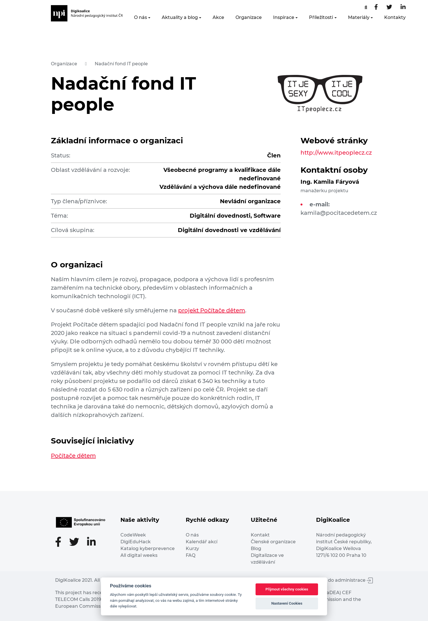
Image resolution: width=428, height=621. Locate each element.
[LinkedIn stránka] (403, 7)
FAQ (190, 555)
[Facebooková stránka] (366, 7)
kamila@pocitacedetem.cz (339, 212)
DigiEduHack (135, 541)
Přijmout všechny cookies (286, 589)
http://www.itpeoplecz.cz (336, 152)
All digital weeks (138, 555)
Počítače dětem (73, 455)
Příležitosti (321, 17)
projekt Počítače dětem (211, 310)
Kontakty (395, 17)
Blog (256, 548)
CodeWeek (133, 535)
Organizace (248, 17)
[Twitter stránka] (389, 7)
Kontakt (260, 535)
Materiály (358, 17)
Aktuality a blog (180, 17)
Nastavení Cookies (286, 603)
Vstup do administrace (343, 580)
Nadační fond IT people (121, 63)
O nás (140, 17)
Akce (218, 17)
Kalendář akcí (201, 541)
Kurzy (192, 548)
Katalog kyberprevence (147, 548)
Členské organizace (273, 541)
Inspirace (283, 17)
